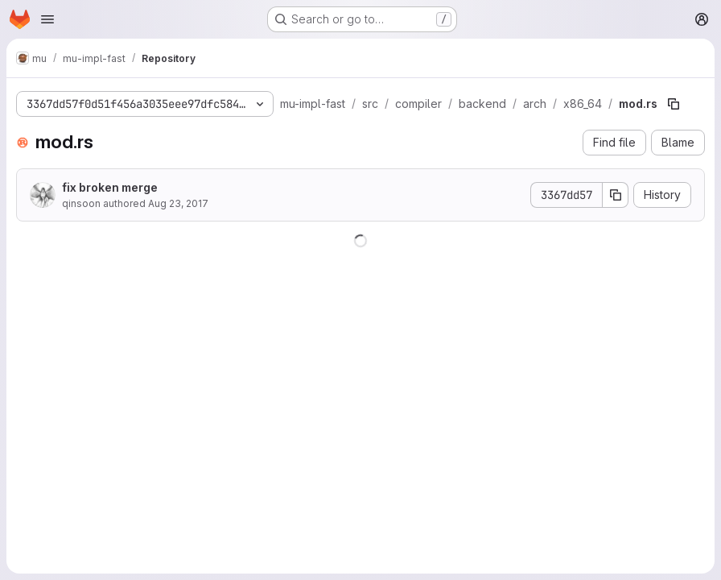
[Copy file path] (673, 104)
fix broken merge (110, 187)
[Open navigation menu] (47, 19)
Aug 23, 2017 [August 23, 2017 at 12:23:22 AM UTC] (178, 203)
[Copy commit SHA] (615, 195)
